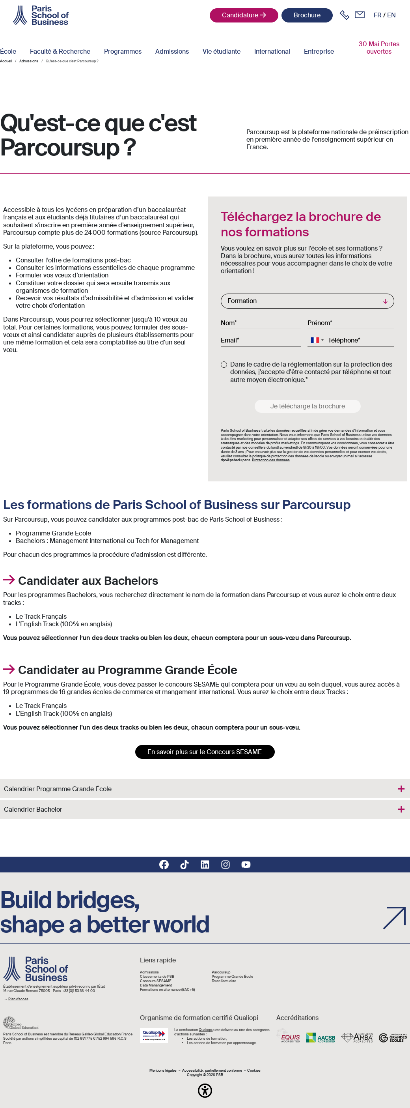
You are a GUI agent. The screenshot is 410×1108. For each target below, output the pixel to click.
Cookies (254, 1070)
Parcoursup (221, 972)
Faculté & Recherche (60, 51)
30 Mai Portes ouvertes (379, 47)
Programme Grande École (232, 977)
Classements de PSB (157, 977)
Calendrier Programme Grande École (58, 789)
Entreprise (319, 51)
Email (229, 340)
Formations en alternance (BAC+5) (167, 990)
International (272, 51)
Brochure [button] (307, 15)
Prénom (319, 323)
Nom (228, 323)
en (391, 15)
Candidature (240, 15)
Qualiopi (205, 1030)
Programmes (123, 51)
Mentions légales (163, 1071)
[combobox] (317, 340)
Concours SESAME (155, 981)
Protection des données (271, 460)
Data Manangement (156, 985)
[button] (205, 1090)
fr (378, 15)
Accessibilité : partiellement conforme (212, 1071)
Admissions (172, 51)
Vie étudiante (221, 51)
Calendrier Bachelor (33, 809)
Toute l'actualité (224, 981)
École (8, 51)
